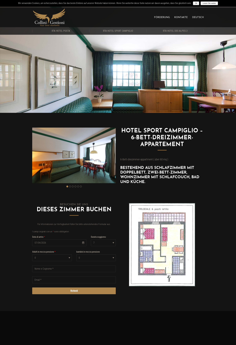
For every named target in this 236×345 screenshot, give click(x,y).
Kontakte (181, 17)
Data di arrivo (38, 237)
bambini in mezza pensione (88, 251)
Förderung (162, 17)
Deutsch (198, 17)
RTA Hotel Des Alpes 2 (175, 30)
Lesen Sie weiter (209, 3)
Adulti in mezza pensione (44, 251)
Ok (196, 3)
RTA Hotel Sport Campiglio (118, 30)
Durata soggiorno (98, 237)
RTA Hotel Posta (61, 30)
